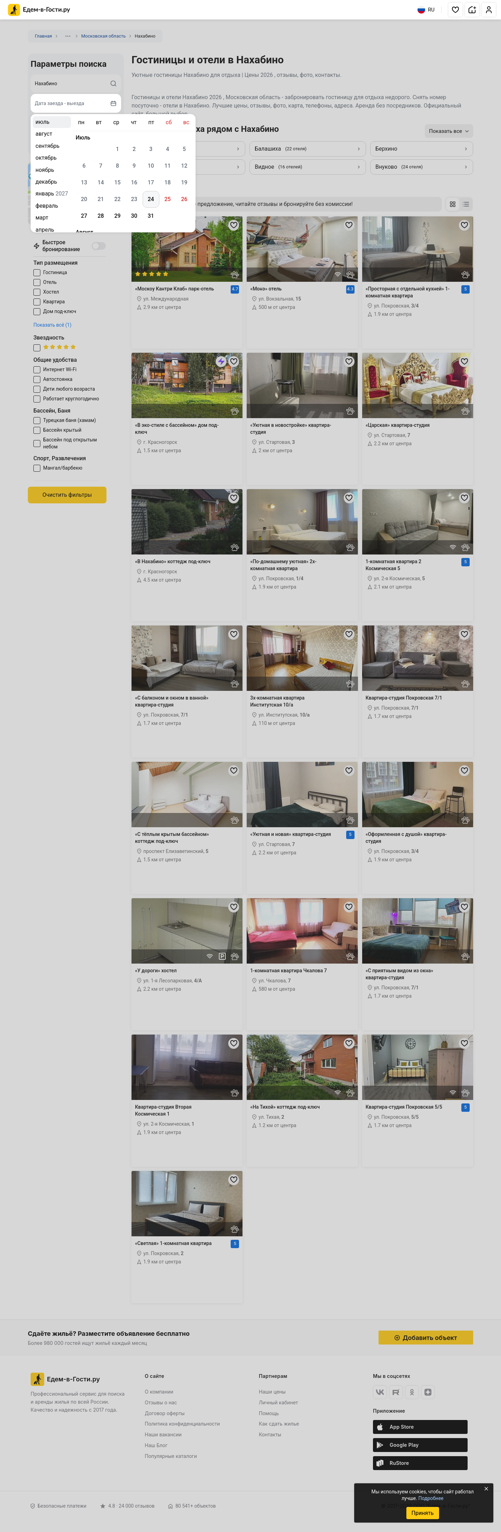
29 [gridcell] (117, 216)
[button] (455, 10)
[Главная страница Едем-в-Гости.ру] (39, 10)
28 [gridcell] (100, 216)
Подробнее (430, 1498)
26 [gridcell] (184, 199)
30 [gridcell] (134, 216)
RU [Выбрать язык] (426, 10)
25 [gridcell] (167, 199)
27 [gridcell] (84, 216)
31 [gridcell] (151, 216)
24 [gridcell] (151, 199)
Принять (422, 1513)
